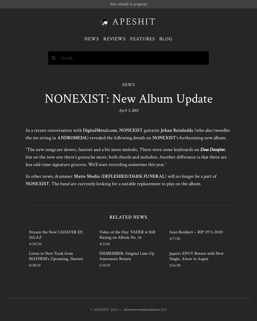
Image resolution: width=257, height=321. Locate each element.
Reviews (114, 39)
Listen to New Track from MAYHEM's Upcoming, (56, 256)
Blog (166, 39)
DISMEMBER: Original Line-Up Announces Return (126, 256)
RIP (164, 309)
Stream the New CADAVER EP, (56, 234)
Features (142, 39)
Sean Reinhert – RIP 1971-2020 (196, 232)
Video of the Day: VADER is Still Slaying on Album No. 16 (127, 234)
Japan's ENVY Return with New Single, (196, 256)
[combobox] (128, 58)
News (91, 39)
